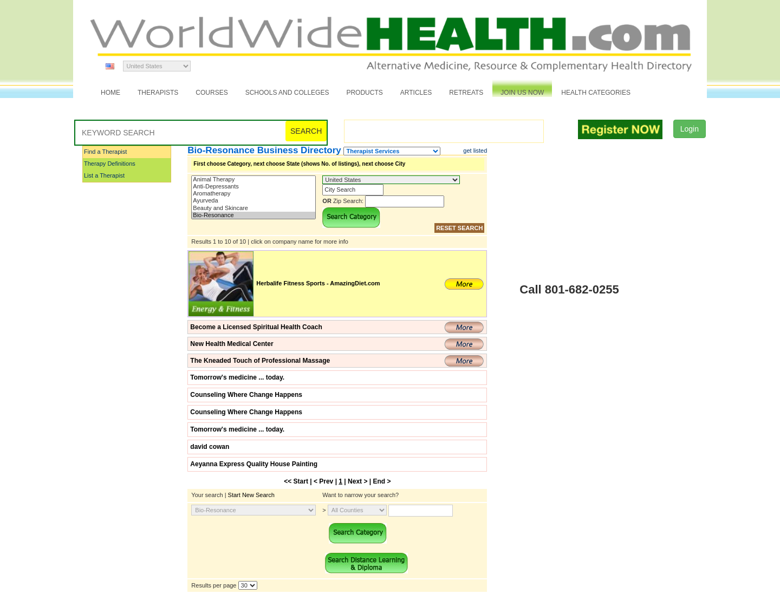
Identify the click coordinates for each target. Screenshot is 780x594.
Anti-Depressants (253, 186)
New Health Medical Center (231, 344)
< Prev (323, 481)
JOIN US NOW (522, 92)
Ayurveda (253, 200)
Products (364, 92)
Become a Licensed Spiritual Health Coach (256, 327)
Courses (211, 92)
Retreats (466, 92)
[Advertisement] (136, 346)
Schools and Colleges (287, 92)
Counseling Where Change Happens (246, 395)
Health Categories (595, 92)
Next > (357, 481)
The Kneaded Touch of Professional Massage (260, 360)
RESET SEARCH (459, 228)
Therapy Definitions (109, 163)
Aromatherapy (253, 193)
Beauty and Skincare (253, 208)
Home (110, 92)
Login (689, 129)
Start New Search (251, 495)
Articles (416, 92)
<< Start (296, 481)
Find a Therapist (105, 151)
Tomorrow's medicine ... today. (237, 377)
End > (382, 481)
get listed (475, 150)
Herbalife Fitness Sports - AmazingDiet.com (318, 283)
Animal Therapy (253, 179)
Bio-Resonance (253, 215)
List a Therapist (104, 175)
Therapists (158, 92)
